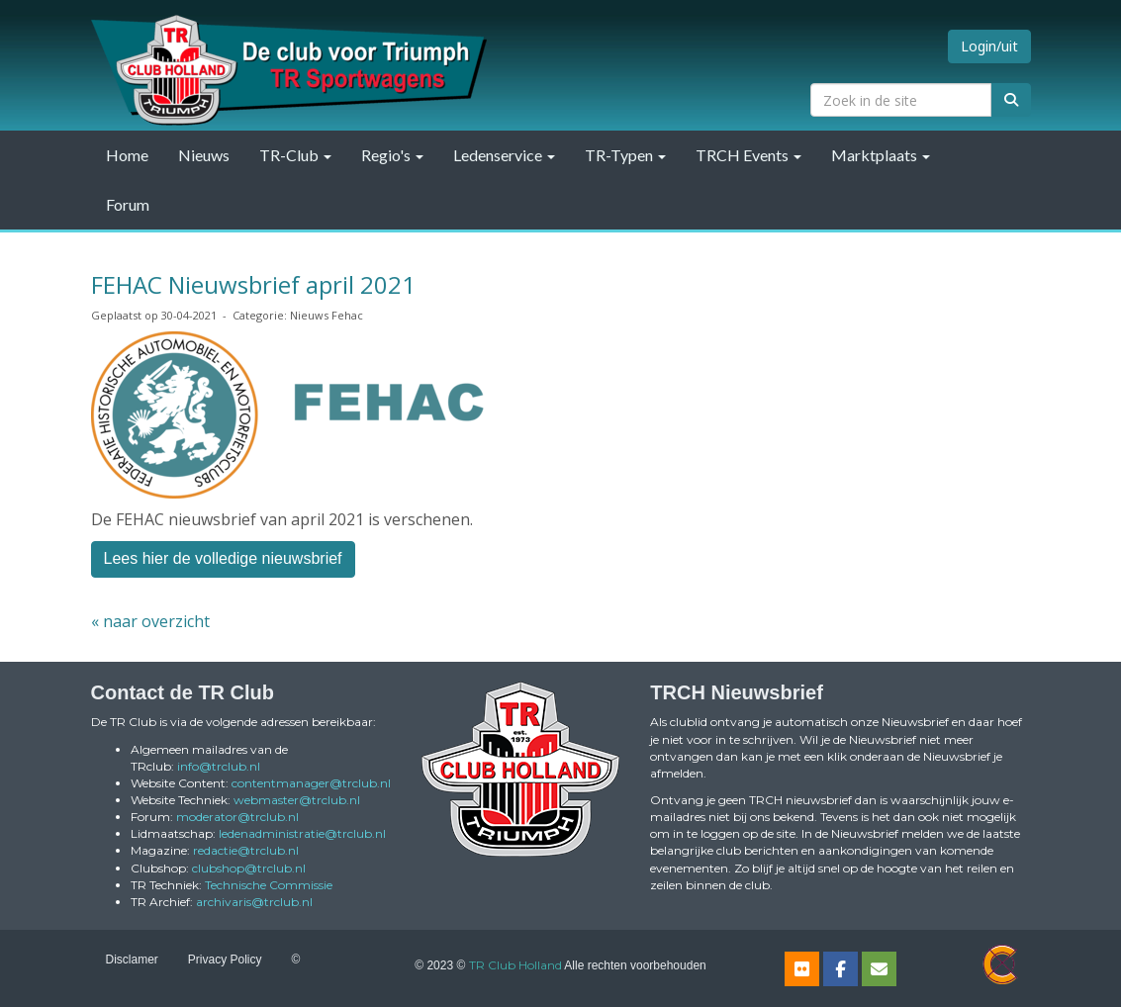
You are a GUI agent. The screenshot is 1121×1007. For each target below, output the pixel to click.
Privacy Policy (225, 959)
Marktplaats (880, 154)
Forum (127, 204)
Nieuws (204, 154)
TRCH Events (748, 154)
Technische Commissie (268, 884)
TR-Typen (625, 154)
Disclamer (132, 959)
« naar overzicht (150, 621)
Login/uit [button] (989, 46)
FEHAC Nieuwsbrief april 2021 (253, 284)
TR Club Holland (515, 965)
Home (127, 154)
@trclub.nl (218, 766)
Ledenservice (504, 154)
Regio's (392, 154)
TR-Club (295, 154)
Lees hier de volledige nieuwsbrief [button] (223, 558)
